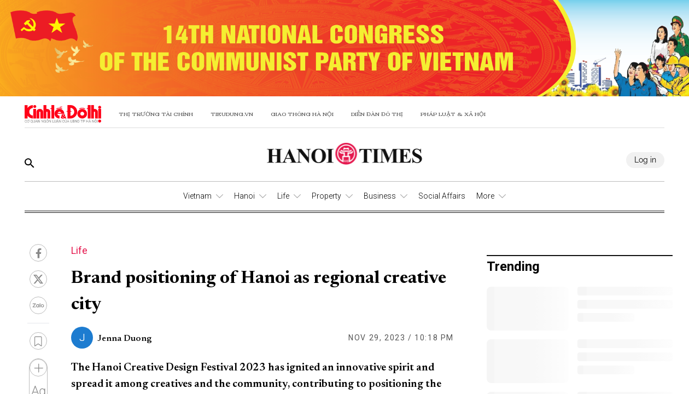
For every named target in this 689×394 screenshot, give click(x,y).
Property (326, 196)
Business (380, 196)
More (485, 196)
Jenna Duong (124, 338)
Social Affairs (441, 196)
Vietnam (197, 196)
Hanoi (244, 196)
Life (283, 196)
